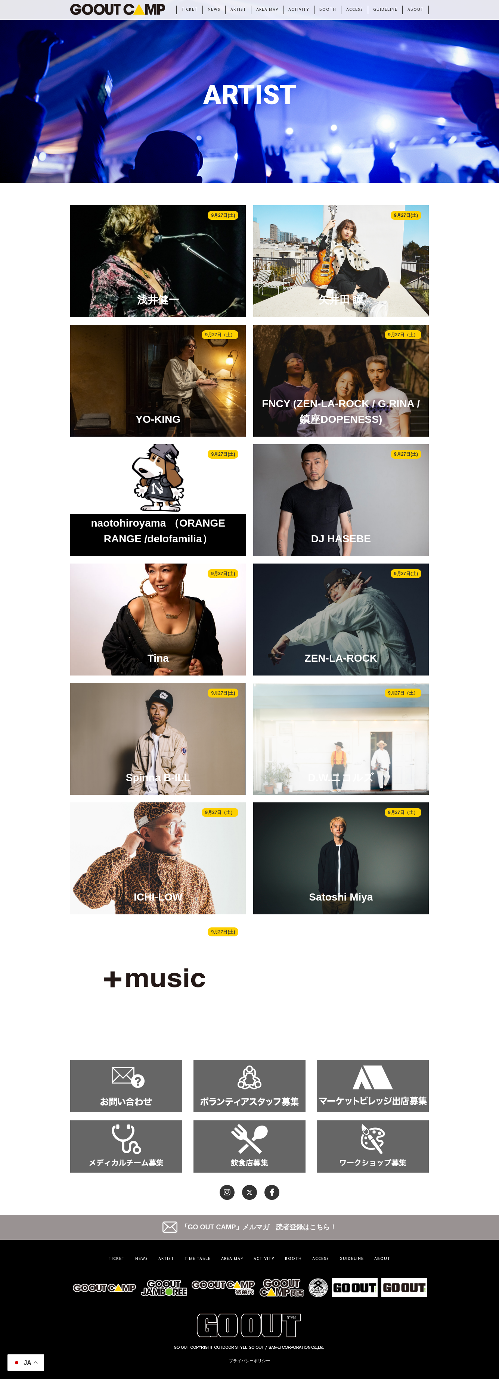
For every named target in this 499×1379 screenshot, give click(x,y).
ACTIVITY (298, 10)
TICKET (190, 10)
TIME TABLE (198, 1259)
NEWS (214, 10)
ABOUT (415, 10)
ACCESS (354, 10)
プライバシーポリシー (249, 1360)
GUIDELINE (385, 10)
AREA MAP (267, 10)
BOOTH (327, 10)
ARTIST (238, 10)
